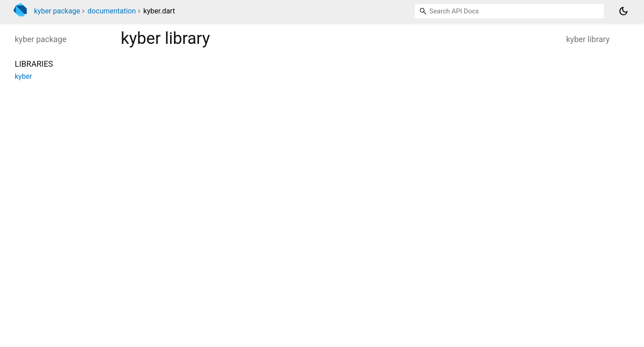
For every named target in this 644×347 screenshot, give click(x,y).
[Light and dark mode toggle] (623, 11)
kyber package (57, 11)
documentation (112, 11)
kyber (23, 76)
